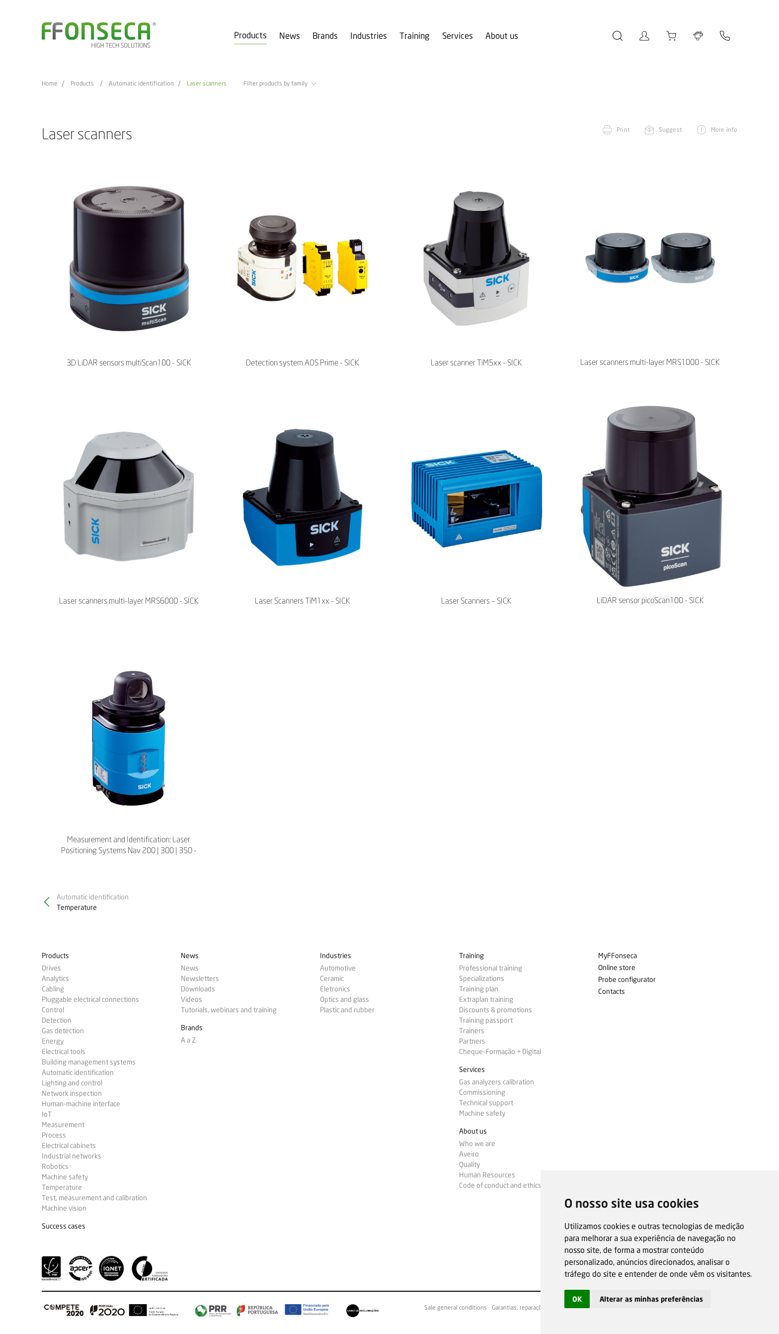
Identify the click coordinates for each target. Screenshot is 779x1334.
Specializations (481, 978)
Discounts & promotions (495, 1010)
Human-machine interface (81, 1104)
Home (50, 83)
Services (457, 35)
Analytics (55, 978)
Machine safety (65, 1177)
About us (501, 35)
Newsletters (200, 978)
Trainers (471, 1031)
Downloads (198, 989)
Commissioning (482, 1092)
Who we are (477, 1144)
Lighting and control (72, 1083)
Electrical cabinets (69, 1146)
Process (54, 1135)
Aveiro (469, 1154)
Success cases (63, 1226)
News (289, 35)
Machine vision (64, 1208)
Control (53, 1010)
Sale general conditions (455, 1307)
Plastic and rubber (347, 1010)
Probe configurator (627, 979)
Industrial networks (71, 1156)
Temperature (62, 1187)
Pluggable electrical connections (90, 999)
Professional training (490, 968)
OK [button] (577, 1299)
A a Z (188, 1040)
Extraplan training (486, 999)
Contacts (611, 991)
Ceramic (332, 978)
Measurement (63, 1125)
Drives (51, 968)
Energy (53, 1041)
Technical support (486, 1103)
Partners (472, 1041)
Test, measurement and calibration (94, 1198)
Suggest (670, 129)
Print (623, 129)
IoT (47, 1114)
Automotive (338, 968)
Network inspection (72, 1093)
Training (414, 35)
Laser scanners (207, 83)
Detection (57, 1020)
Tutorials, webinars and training (229, 1010)
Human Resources (487, 1175)
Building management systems (89, 1062)
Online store (616, 968)
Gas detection (63, 1031)
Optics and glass (344, 999)
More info (724, 129)
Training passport (486, 1020)
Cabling (53, 989)
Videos (191, 999)
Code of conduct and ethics (500, 1185)
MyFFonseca (617, 956)
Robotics (55, 1166)
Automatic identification (141, 83)
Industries (368, 35)
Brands (325, 35)
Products (250, 35)
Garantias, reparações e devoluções (538, 1307)
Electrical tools (63, 1052)
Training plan (478, 989)
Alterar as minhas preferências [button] (651, 1299)
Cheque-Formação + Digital (500, 1052)
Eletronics (335, 989)
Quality (469, 1164)
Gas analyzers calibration (496, 1082)
